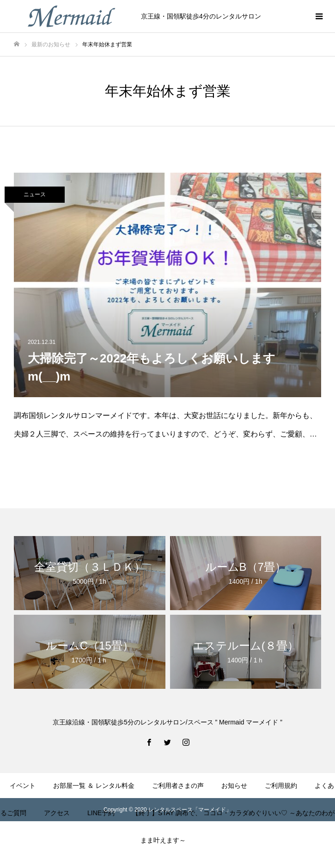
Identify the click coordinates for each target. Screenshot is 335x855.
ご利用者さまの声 (178, 785)
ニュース (35, 194)
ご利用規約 (281, 785)
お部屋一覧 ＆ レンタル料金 (93, 785)
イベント (23, 785)
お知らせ (234, 785)
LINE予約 (101, 813)
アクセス (57, 813)
